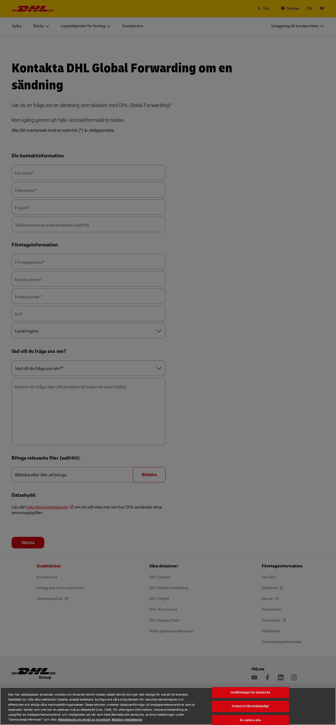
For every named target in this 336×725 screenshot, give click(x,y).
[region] (168, 706)
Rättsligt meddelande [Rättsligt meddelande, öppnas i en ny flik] (127, 720)
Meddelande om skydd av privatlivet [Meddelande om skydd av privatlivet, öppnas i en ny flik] (84, 720)
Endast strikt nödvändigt (250, 706)
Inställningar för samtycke (250, 692)
